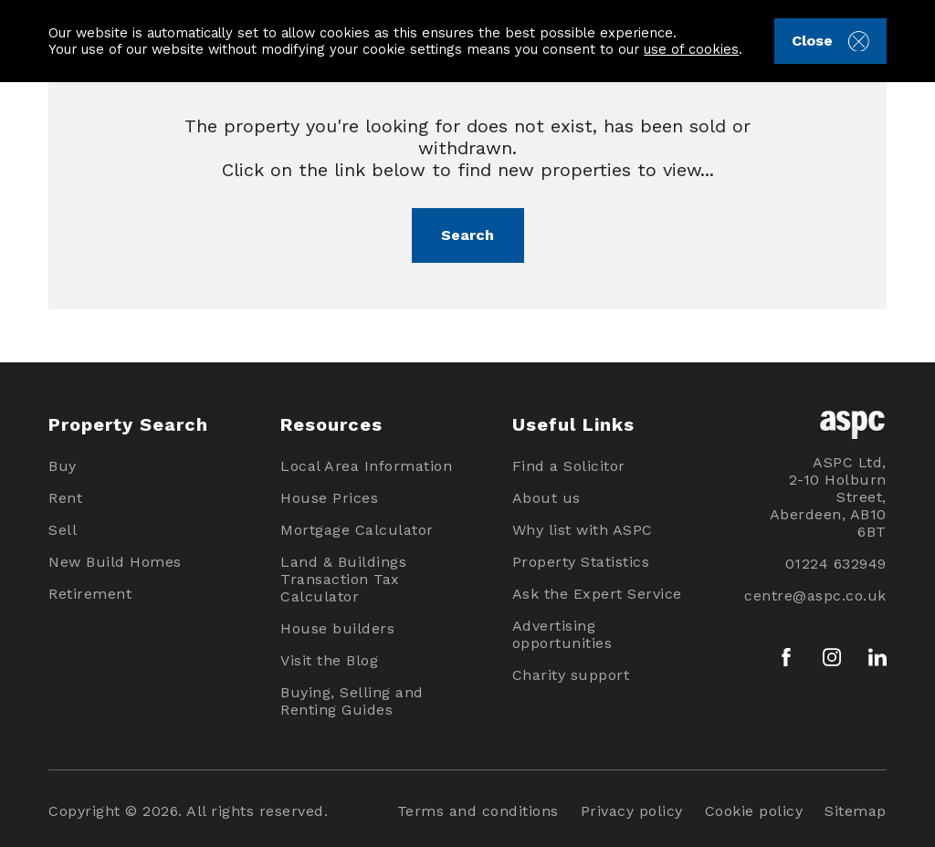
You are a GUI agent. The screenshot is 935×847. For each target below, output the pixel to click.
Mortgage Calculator (357, 530)
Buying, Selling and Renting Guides (352, 701)
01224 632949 (836, 563)
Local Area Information (366, 466)
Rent (65, 498)
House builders (337, 628)
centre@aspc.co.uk (815, 595)
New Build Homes (115, 561)
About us (546, 498)
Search (467, 235)
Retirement (89, 593)
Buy (62, 466)
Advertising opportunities (562, 634)
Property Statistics (581, 561)
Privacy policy (632, 811)
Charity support (571, 675)
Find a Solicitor (568, 466)
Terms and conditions (478, 811)
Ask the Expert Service (597, 593)
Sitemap (856, 811)
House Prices (329, 498)
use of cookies (691, 49)
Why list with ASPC (582, 530)
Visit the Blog (329, 660)
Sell (62, 530)
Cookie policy (754, 811)
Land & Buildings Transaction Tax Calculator (343, 579)
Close (830, 41)
